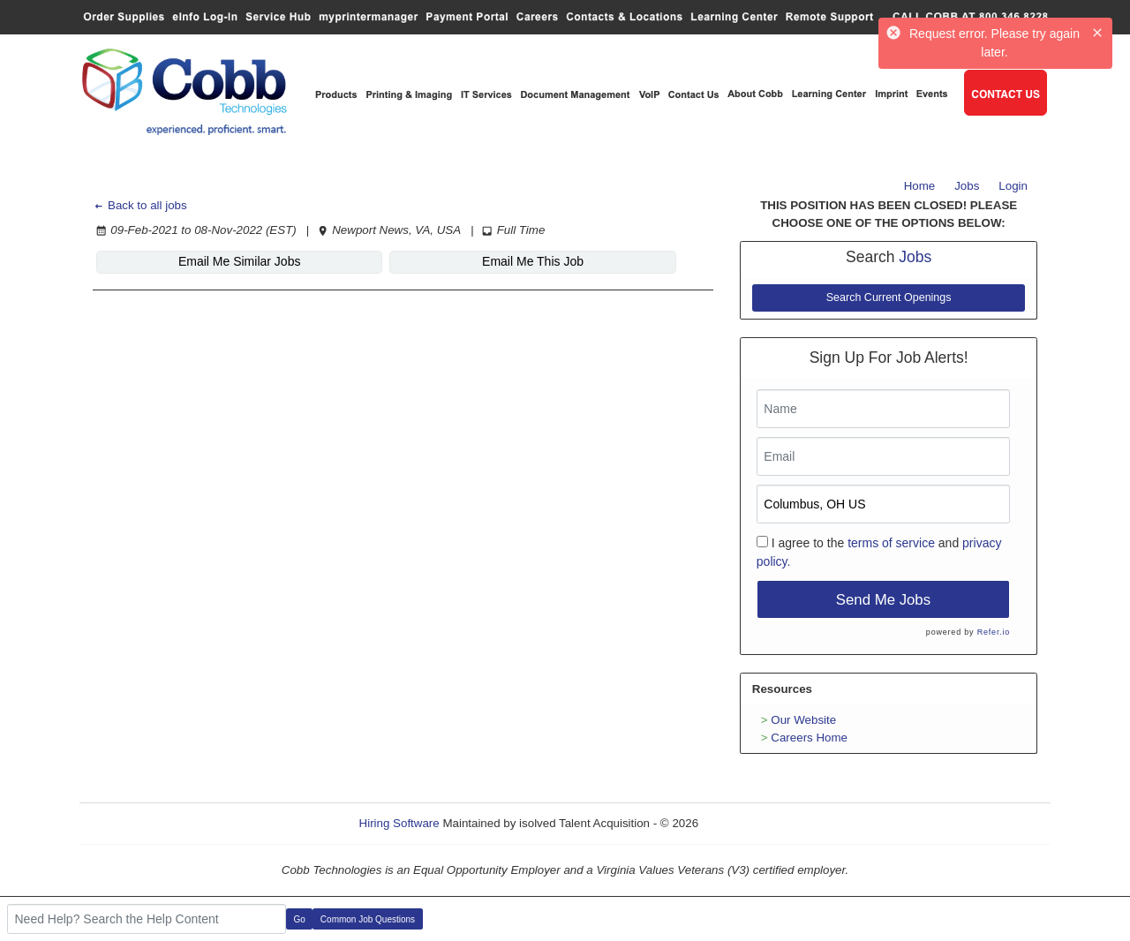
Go (299, 919)
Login (1013, 185)
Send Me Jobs (883, 599)
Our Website (803, 719)
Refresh (751, 823)
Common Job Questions (367, 919)
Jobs (966, 185)
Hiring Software (399, 823)
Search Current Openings (889, 297)
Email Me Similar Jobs (199, 261)
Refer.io (993, 632)
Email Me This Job (413, 261)
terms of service (891, 543)
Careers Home (809, 737)
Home (920, 185)
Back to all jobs (140, 205)
